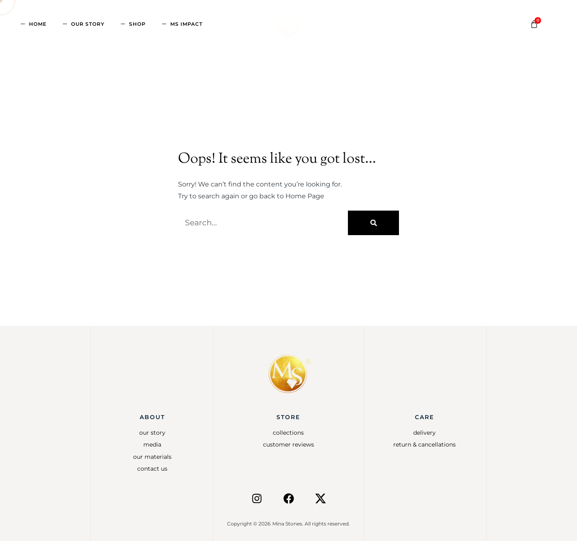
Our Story (88, 24)
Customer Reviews (288, 444)
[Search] (373, 223)
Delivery (424, 432)
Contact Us (152, 468)
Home (38, 24)
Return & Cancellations (424, 444)
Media (152, 444)
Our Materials (152, 456)
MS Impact (186, 24)
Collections (288, 432)
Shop (137, 24)
